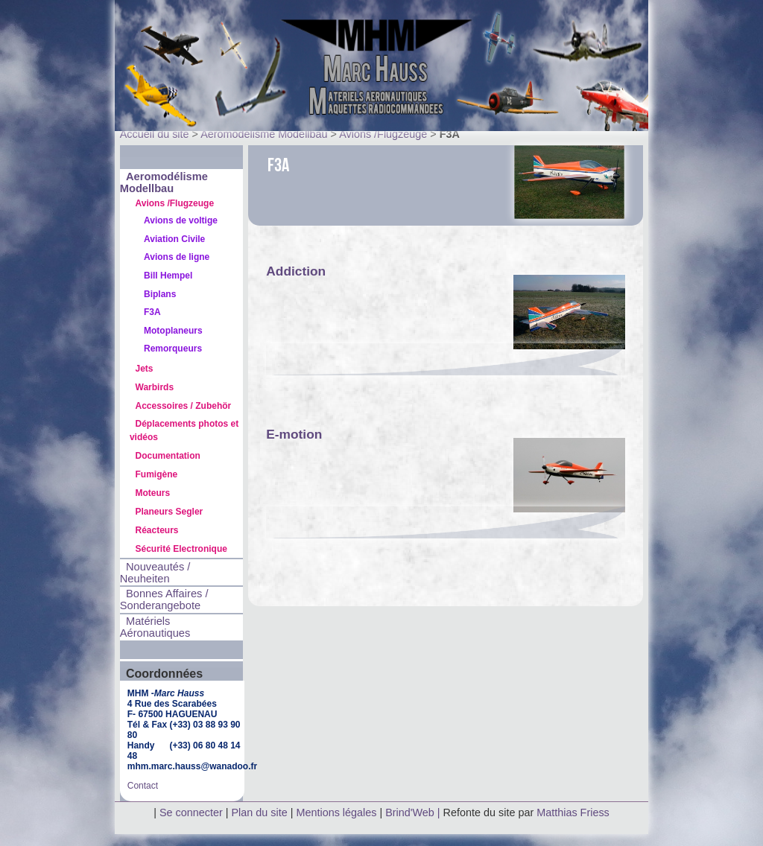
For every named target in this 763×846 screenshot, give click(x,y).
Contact (142, 785)
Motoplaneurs (173, 330)
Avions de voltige (181, 220)
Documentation (168, 456)
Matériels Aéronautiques (155, 627)
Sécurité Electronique (181, 549)
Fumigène (157, 474)
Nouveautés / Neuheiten (155, 573)
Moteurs (153, 493)
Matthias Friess (573, 812)
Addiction (296, 271)
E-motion (294, 434)
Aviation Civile (174, 239)
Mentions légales (337, 812)
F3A (152, 312)
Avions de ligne (176, 257)
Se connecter (191, 812)
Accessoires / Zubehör (184, 406)
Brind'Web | (414, 812)
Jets (144, 368)
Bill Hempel (168, 275)
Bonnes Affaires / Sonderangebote (164, 599)
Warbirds (155, 387)
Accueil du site (154, 134)
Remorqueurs (173, 348)
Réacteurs (157, 530)
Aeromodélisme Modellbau (263, 134)
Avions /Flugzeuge (383, 134)
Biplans (160, 294)
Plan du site (260, 812)
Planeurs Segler (169, 511)
